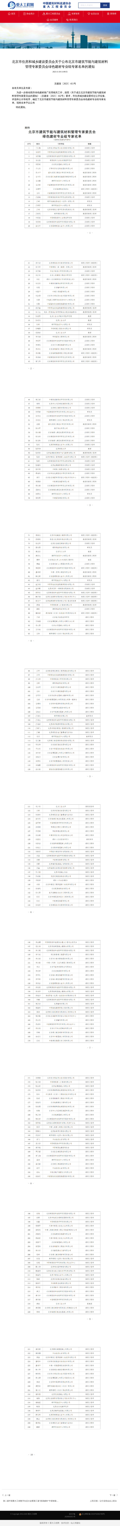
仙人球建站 (75, 1523)
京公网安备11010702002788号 (92, 1514)
